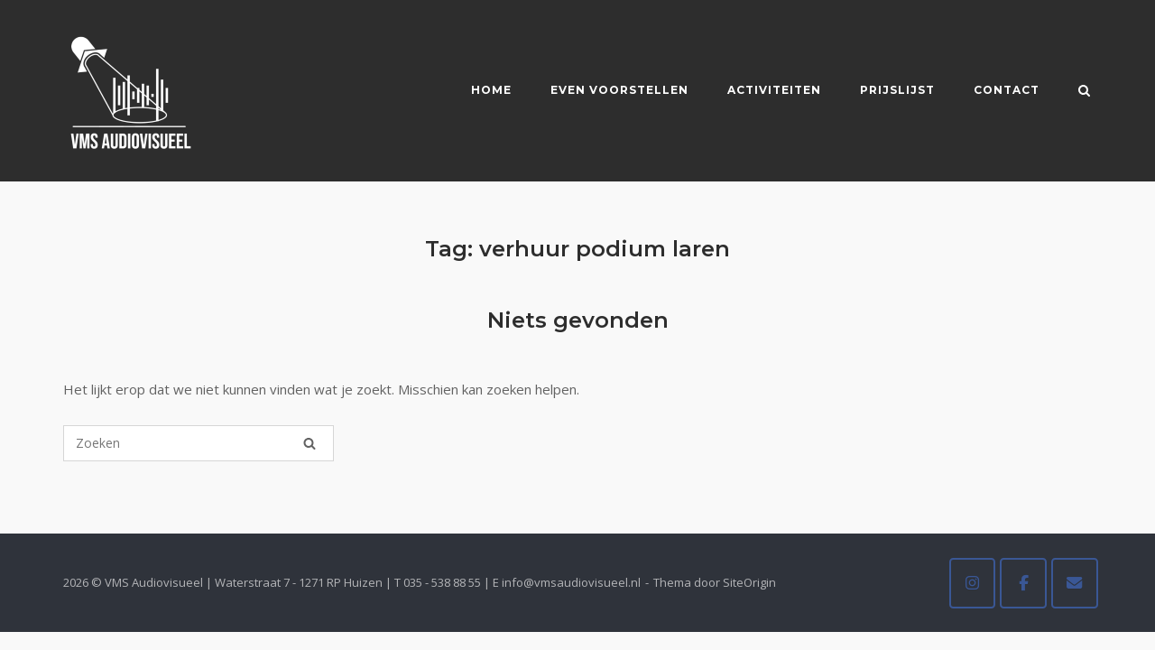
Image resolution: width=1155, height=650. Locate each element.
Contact (1007, 90)
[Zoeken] (309, 443)
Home (491, 90)
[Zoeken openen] (1084, 92)
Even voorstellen (619, 90)
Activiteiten (774, 90)
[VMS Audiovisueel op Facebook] (1023, 583)
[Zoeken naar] (198, 443)
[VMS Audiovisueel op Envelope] (1074, 583)
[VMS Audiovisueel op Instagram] (972, 583)
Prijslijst (897, 90)
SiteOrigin (749, 582)
